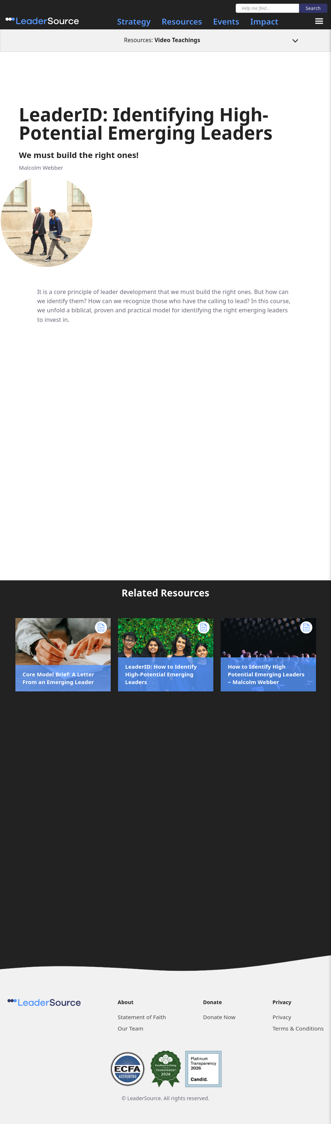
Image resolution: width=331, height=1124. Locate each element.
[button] (319, 21)
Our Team (130, 1028)
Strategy (134, 21)
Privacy (281, 1017)
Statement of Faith (142, 1017)
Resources (182, 21)
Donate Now (219, 1017)
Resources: (162, 40)
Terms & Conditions (297, 1028)
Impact (264, 21)
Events (226, 21)
